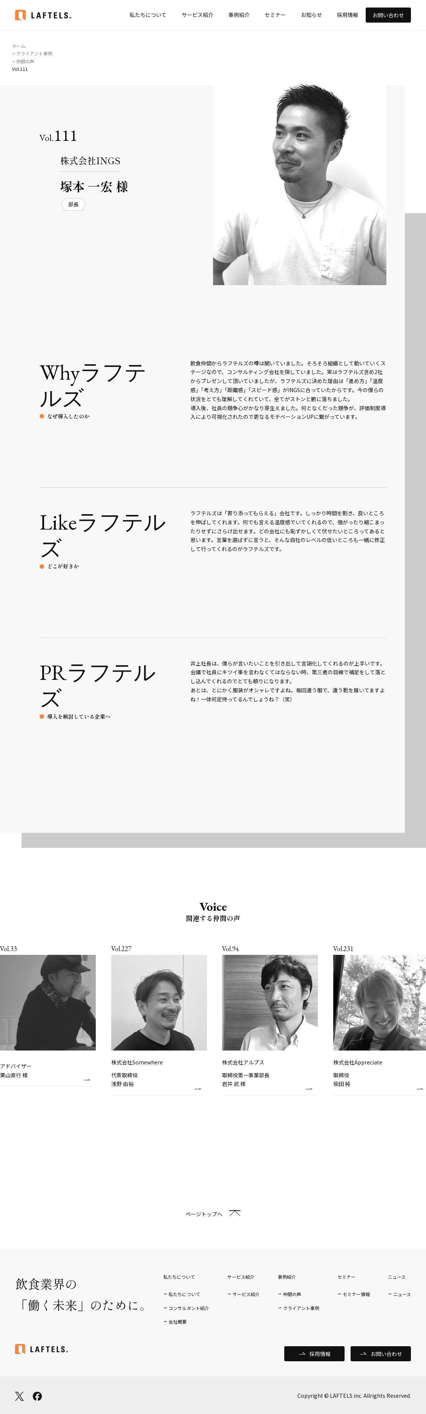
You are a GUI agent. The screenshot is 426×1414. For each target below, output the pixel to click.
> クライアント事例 (32, 53)
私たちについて (148, 14)
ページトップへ (203, 1214)
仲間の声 (292, 1294)
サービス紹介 (197, 14)
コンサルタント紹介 (189, 1308)
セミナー (275, 14)
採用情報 (347, 14)
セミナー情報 (356, 1294)
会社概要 (178, 1321)
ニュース (402, 1294)
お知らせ (311, 14)
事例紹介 (239, 14)
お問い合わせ (388, 15)
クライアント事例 (301, 1308)
